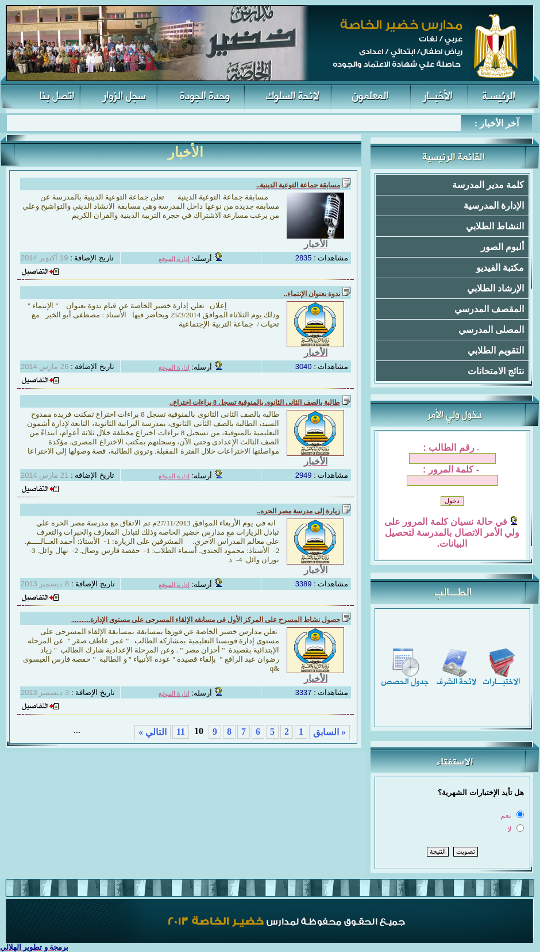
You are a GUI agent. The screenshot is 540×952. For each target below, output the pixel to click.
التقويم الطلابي (496, 350)
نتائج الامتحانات (496, 371)
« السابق (329, 732)
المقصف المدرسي (489, 309)
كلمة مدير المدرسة (488, 185)
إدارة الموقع (174, 259)
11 (180, 731)
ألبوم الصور (502, 247)
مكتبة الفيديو (500, 267)
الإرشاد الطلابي (495, 288)
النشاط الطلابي (495, 226)
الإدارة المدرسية (494, 205)
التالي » (152, 732)
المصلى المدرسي (491, 330)
